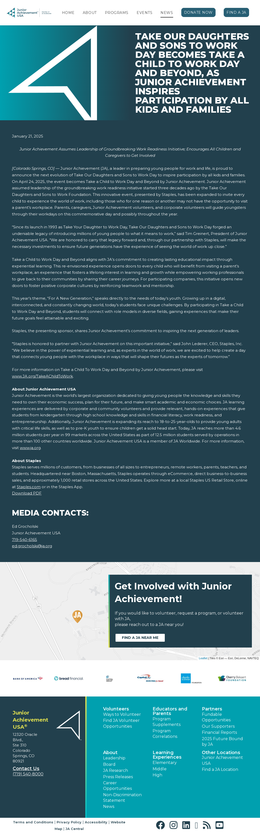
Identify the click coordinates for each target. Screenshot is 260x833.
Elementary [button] (165, 762)
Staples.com (29, 486)
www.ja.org (30, 447)
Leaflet (203, 658)
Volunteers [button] (116, 709)
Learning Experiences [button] (167, 754)
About (90, 12)
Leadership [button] (114, 758)
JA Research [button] (115, 770)
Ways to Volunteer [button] (122, 714)
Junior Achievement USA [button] (222, 760)
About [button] (110, 752)
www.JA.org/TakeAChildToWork (42, 376)
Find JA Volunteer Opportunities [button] (121, 723)
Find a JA (236, 12)
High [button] (157, 775)
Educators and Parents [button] (170, 711)
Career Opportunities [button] (117, 785)
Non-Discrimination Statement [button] (122, 797)
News (166, 12)
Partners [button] (212, 709)
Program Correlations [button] (165, 733)
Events (144, 12)
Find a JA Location (220, 769)
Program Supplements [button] (167, 722)
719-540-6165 (24, 539)
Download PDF (27, 493)
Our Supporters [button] (218, 726)
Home (68, 12)
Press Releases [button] (118, 776)
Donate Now (198, 12)
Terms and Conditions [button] (33, 822)
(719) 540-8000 (28, 774)
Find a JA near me (140, 637)
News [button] (108, 806)
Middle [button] (160, 769)
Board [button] (109, 764)
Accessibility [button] (96, 822)
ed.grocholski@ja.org (32, 545)
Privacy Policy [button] (69, 822)
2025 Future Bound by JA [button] (222, 741)
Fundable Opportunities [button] (216, 717)
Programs (116, 12)
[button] (161, 825)
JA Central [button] (75, 829)
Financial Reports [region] (219, 732)
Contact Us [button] (26, 768)
